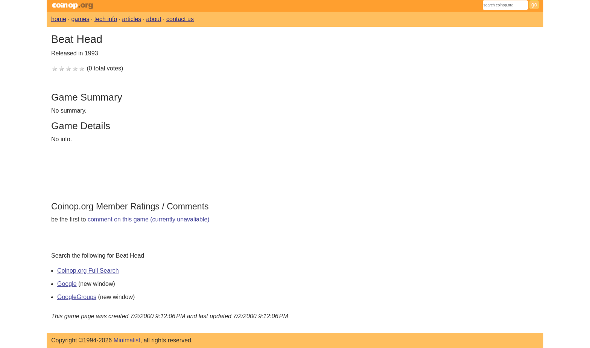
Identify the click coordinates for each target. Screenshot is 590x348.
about (153, 19)
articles (131, 19)
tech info (105, 19)
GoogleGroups (76, 297)
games (80, 19)
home (58, 19)
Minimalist (127, 340)
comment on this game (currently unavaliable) (149, 219)
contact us (180, 19)
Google (67, 284)
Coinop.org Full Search (88, 270)
